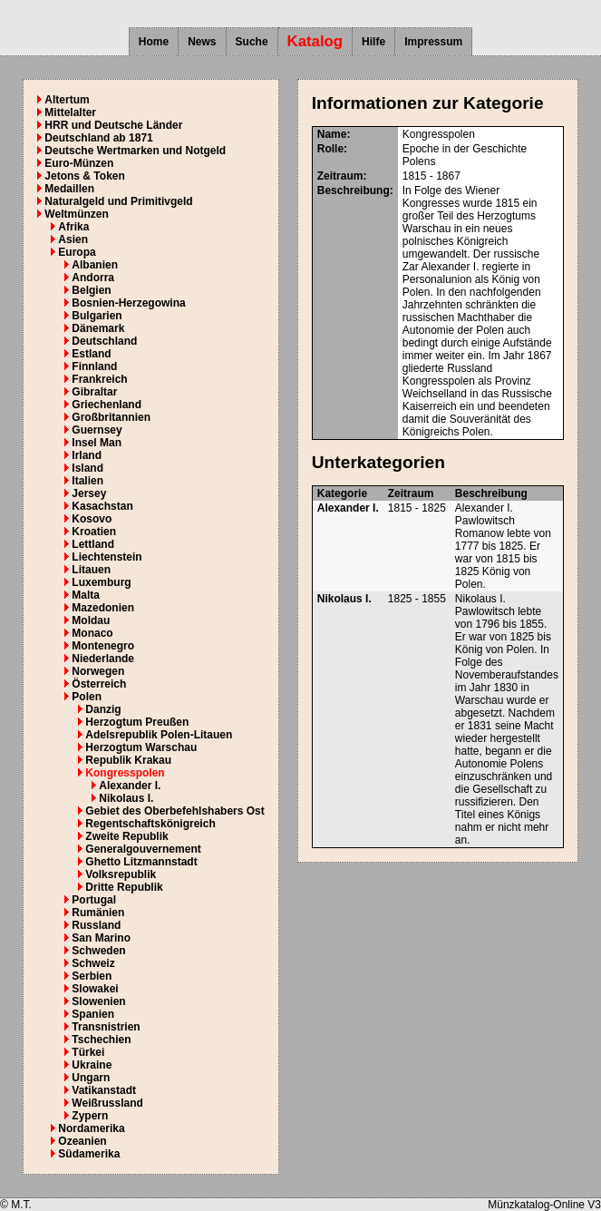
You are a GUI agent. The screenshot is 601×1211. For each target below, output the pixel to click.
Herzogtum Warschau (141, 747)
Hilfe (373, 41)
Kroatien (94, 531)
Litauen (91, 569)
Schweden (98, 950)
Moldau (91, 620)
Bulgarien (96, 315)
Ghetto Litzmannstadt (141, 861)
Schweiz (93, 963)
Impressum (433, 41)
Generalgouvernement (142, 849)
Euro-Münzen (78, 163)
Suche (252, 41)
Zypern (90, 1115)
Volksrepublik (120, 874)
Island (87, 468)
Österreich (99, 684)
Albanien (95, 265)
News (202, 41)
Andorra (93, 277)
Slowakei (95, 988)
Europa (76, 252)
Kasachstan (102, 506)
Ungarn (91, 1077)
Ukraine (91, 1065)
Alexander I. (129, 785)
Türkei (88, 1052)
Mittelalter (70, 112)
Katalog (315, 41)
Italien (87, 480)
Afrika (73, 226)
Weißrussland (107, 1103)
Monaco (92, 633)
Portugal (94, 900)
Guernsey (96, 430)
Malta (86, 595)
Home (154, 41)
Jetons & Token (84, 176)
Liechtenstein (106, 557)
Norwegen (98, 671)
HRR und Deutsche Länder (113, 125)
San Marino (101, 938)
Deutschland (104, 341)
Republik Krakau (128, 760)
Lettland (93, 544)
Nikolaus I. (126, 798)
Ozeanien (82, 1141)
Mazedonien (103, 607)
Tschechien (101, 1039)
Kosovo (91, 519)
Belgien (91, 290)
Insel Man (96, 442)
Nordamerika (91, 1128)
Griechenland (106, 404)
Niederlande (103, 658)
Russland (96, 925)
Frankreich (99, 379)
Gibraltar (94, 392)
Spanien (93, 1014)
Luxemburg (101, 582)
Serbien (91, 976)
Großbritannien (111, 417)
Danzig (103, 709)
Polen (87, 696)
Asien (73, 239)
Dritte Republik (123, 887)
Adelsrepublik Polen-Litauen (158, 734)
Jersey (89, 493)
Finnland (94, 366)
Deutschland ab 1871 (98, 138)
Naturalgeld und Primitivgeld (118, 201)
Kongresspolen (124, 773)
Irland (87, 455)
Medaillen (69, 188)
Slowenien (98, 1001)
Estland (91, 353)
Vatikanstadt (104, 1090)
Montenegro (103, 646)
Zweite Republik (126, 836)
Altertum (66, 99)
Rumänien (98, 912)
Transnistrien (106, 1027)
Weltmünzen (76, 214)
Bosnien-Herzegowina (128, 303)
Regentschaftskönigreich (150, 823)
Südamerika (89, 1154)
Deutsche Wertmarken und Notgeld (135, 150)
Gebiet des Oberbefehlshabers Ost (174, 811)
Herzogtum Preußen (137, 722)
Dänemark (98, 328)
